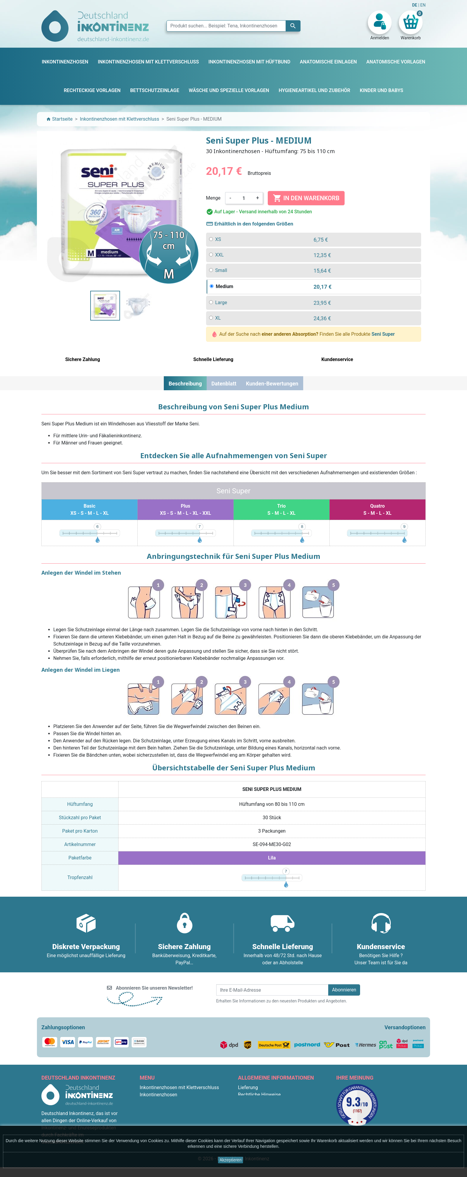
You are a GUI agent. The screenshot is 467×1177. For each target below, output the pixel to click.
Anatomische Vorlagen (164, 1116)
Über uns (247, 1109)
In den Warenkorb (306, 198)
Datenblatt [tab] (223, 383)
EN (423, 5)
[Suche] (233, 26)
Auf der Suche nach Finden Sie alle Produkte (303, 334)
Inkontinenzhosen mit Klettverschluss (179, 1087)
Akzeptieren (231, 1160)
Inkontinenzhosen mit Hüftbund (173, 1109)
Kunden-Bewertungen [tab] (272, 383)
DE (415, 5)
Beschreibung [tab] (185, 383)
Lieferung (248, 1087)
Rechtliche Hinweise (259, 1094)
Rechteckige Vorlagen (163, 1123)
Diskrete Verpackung (260, 1123)
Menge (213, 198)
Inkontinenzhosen (158, 1094)
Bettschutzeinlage (159, 1102)
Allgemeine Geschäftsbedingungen (275, 1102)
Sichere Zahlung (255, 1116)
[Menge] (244, 198)
